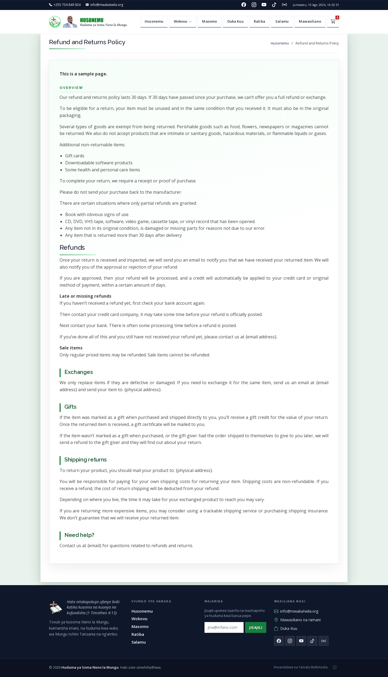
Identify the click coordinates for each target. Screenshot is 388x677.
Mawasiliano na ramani (297, 620)
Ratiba (259, 21)
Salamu (282, 21)
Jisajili (255, 627)
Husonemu (154, 21)
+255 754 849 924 (67, 4)
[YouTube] (264, 5)
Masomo (209, 21)
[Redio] (284, 5)
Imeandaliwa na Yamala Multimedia (301, 667)
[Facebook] (244, 5)
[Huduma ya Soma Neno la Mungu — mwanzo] (56, 607)
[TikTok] (274, 5)
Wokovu (139, 618)
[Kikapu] (333, 22)
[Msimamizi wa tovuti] (334, 667)
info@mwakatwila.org (106, 4)
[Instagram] (254, 5)
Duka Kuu (235, 21)
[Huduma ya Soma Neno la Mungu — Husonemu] (89, 21)
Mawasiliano (310, 21)
